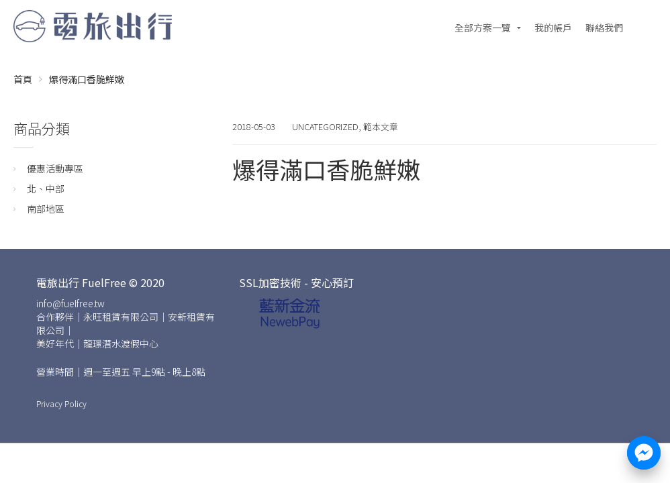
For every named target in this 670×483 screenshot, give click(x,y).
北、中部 (45, 188)
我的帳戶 (553, 27)
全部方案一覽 (482, 27)
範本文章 (380, 126)
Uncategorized (325, 126)
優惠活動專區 (55, 168)
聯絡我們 (604, 27)
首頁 (22, 79)
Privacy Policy (61, 403)
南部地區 (45, 208)
